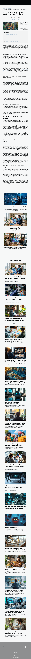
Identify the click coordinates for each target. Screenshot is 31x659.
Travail (15, 652)
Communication (9, 8)
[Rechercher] (14, 647)
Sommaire (7, 32)
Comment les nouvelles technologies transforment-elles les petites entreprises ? (15, 248)
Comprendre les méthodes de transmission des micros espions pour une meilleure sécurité (15, 299)
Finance (15, 654)
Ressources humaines (15, 649)
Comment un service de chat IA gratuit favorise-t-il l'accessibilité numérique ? (15, 228)
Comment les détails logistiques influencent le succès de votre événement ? (13, 341)
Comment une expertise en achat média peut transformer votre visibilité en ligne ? (15, 383)
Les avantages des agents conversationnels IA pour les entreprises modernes (12, 404)
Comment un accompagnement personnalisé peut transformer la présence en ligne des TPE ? (14, 320)
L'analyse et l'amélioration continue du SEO (12, 41)
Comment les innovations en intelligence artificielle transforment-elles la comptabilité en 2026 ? (15, 207)
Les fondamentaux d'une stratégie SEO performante (13, 36)
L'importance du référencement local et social (12, 39)
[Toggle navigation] (2, 2)
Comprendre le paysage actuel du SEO (11, 34)
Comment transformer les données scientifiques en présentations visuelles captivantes (15, 466)
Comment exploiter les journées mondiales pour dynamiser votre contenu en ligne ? (13, 445)
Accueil (4, 8)
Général (15, 655)
